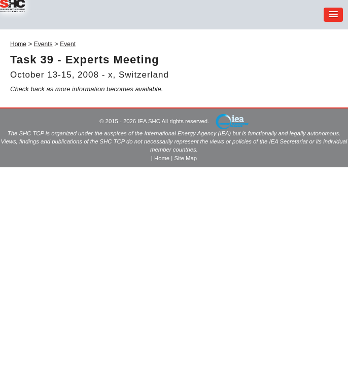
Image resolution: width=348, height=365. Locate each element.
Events (43, 44)
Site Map (185, 158)
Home (18, 44)
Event (68, 44)
